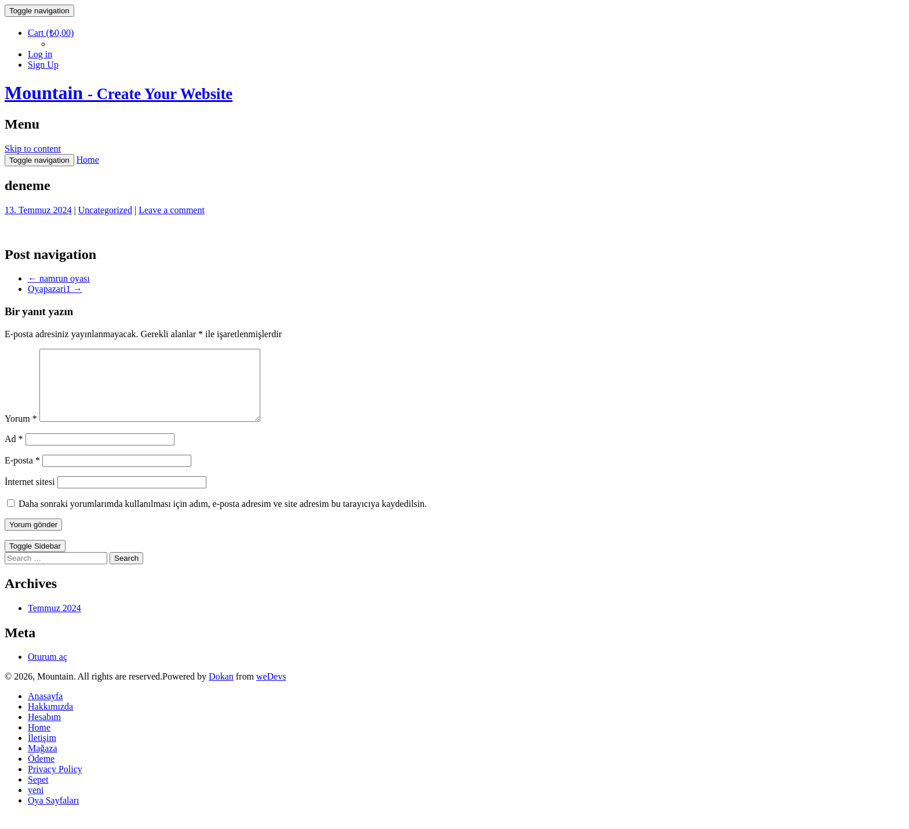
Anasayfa (45, 710)
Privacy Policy (55, 783)
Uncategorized (105, 210)
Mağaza (42, 762)
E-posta (22, 474)
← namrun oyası (59, 278)
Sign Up (43, 65)
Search (126, 572)
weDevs (271, 690)
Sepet (38, 793)
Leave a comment (172, 210)
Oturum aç (47, 670)
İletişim (42, 752)
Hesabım (44, 731)
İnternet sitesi (30, 496)
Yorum (21, 432)
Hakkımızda (50, 720)
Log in (40, 54)
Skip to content (33, 149)
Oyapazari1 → (55, 289)
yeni (36, 804)
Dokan (221, 690)
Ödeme (41, 772)
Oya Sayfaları (53, 814)
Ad (14, 453)
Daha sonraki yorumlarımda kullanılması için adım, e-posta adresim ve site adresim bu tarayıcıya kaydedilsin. (223, 518)
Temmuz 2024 (54, 622)
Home (88, 160)
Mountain (118, 92)
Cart (51, 33)
